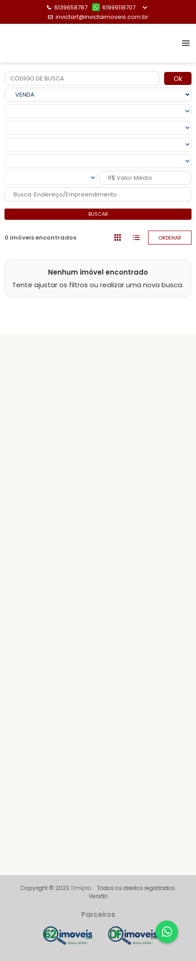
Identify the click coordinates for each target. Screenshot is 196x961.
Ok (178, 78)
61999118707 (113, 7)
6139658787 (66, 7)
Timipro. (81, 888)
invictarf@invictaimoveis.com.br (98, 17)
